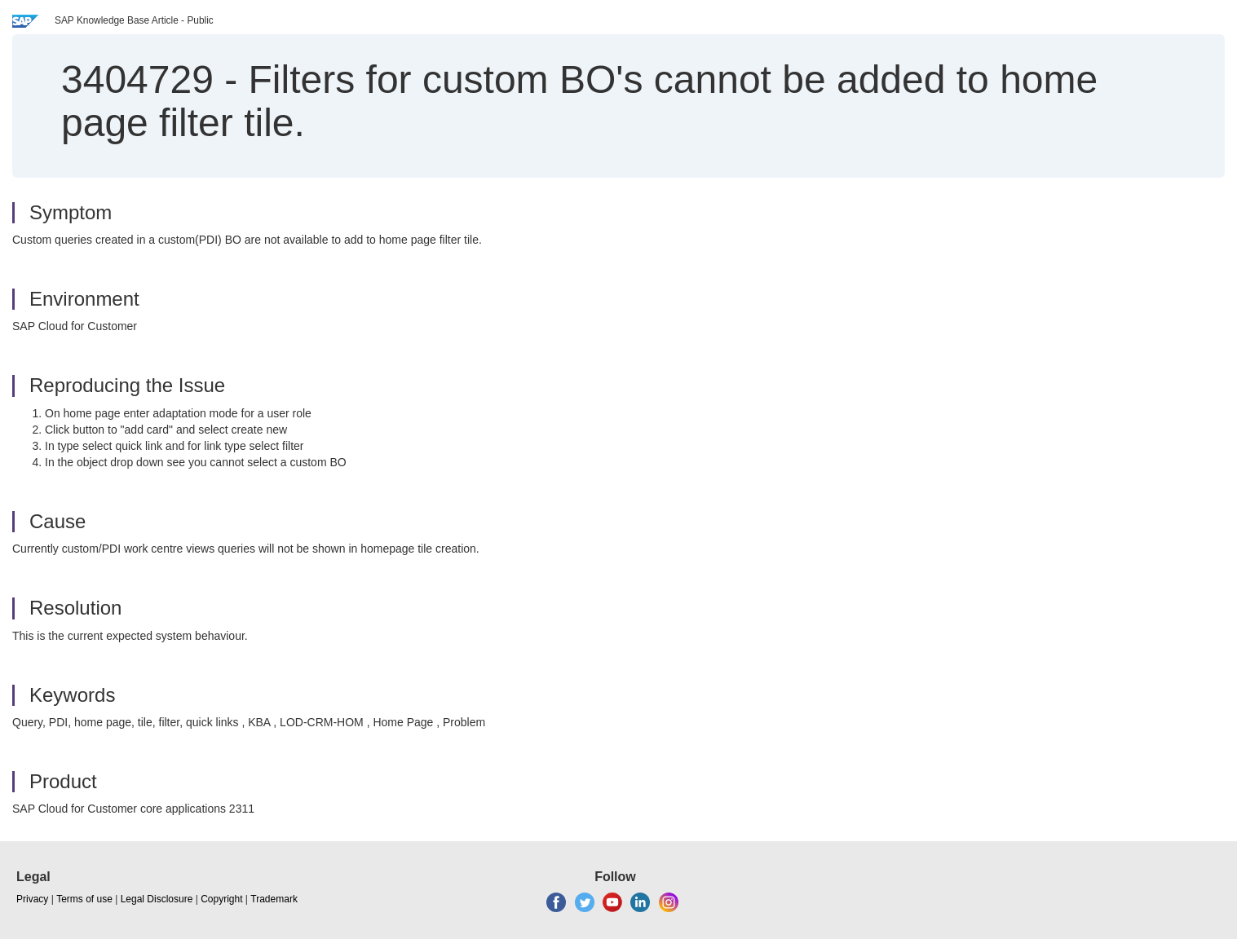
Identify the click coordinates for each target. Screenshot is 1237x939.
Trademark (274, 899)
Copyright (221, 899)
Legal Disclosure (157, 899)
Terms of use (84, 899)
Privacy (32, 899)
